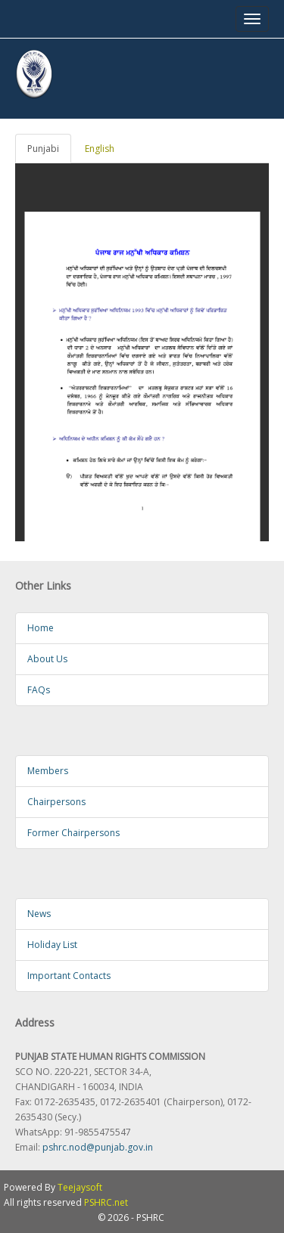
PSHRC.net (106, 1202)
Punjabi (43, 148)
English (99, 148)
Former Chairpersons (73, 832)
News (39, 913)
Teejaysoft (80, 1187)
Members (47, 770)
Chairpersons (56, 801)
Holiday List (52, 944)
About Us (47, 658)
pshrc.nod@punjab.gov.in (97, 1147)
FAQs (38, 689)
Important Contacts (69, 975)
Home (40, 627)
